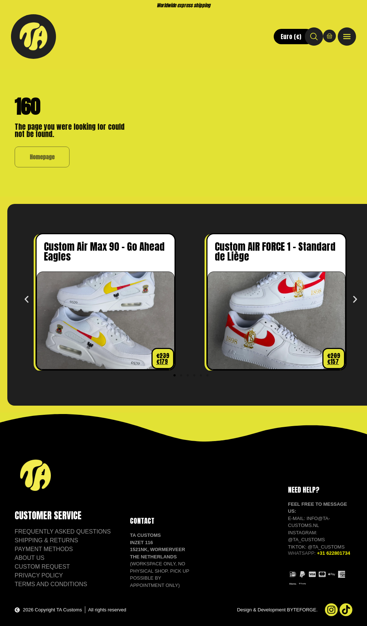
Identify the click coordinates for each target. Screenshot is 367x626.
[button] (26, 299)
